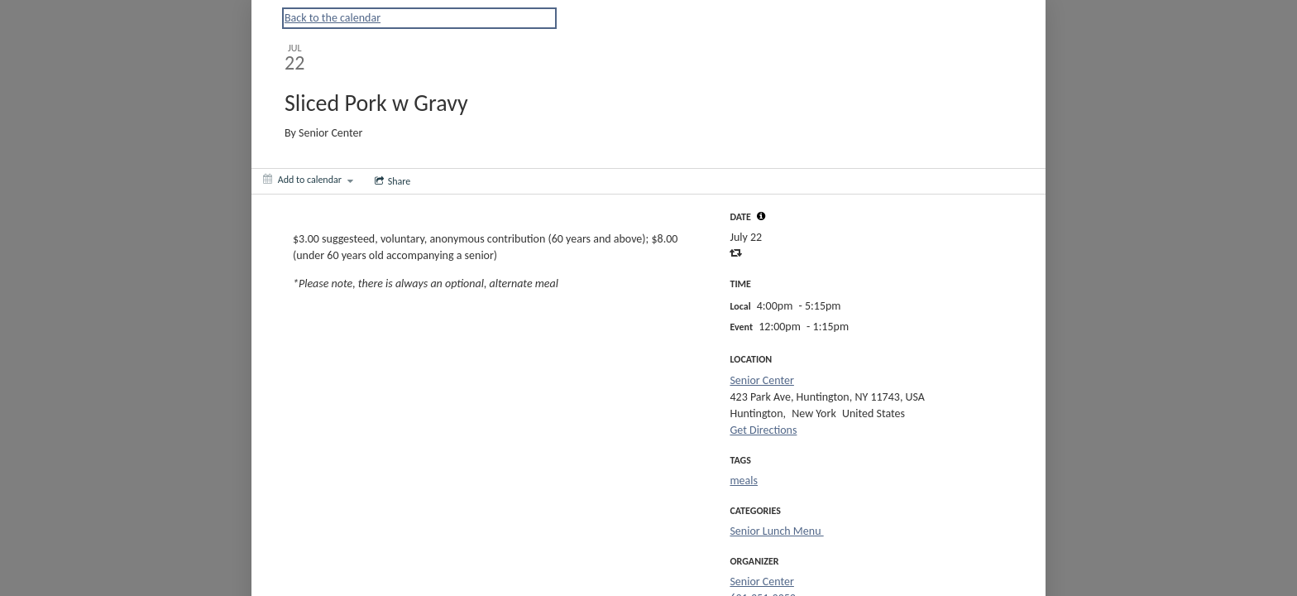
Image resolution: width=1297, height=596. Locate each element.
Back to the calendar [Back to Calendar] (332, 18)
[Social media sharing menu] (391, 181)
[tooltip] (761, 216)
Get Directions (763, 430)
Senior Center (761, 380)
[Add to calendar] (308, 179)
